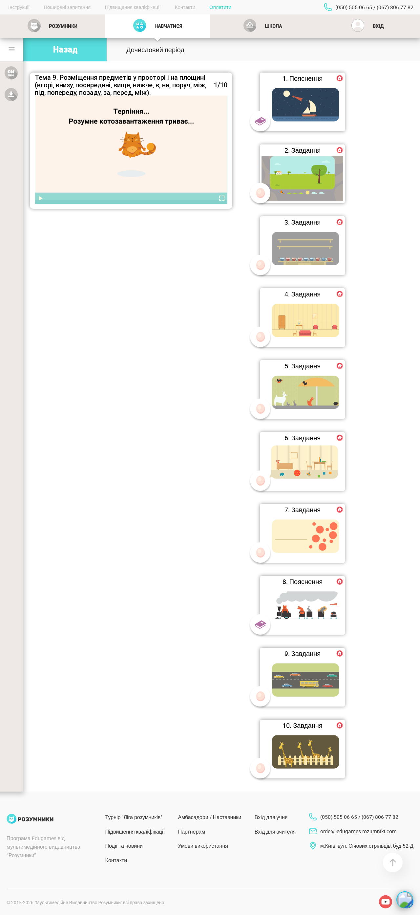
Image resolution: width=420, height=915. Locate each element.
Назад (65, 50)
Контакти (185, 7)
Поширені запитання (67, 7)
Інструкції (19, 7)
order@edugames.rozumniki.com (358, 831)
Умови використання (203, 845)
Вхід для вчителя (275, 831)
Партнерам (191, 831)
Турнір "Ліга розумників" (133, 817)
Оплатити (220, 7)
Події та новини (124, 845)
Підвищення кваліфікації (132, 7)
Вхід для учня (271, 817)
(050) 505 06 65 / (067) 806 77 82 (374, 7)
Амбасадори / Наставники (209, 817)
